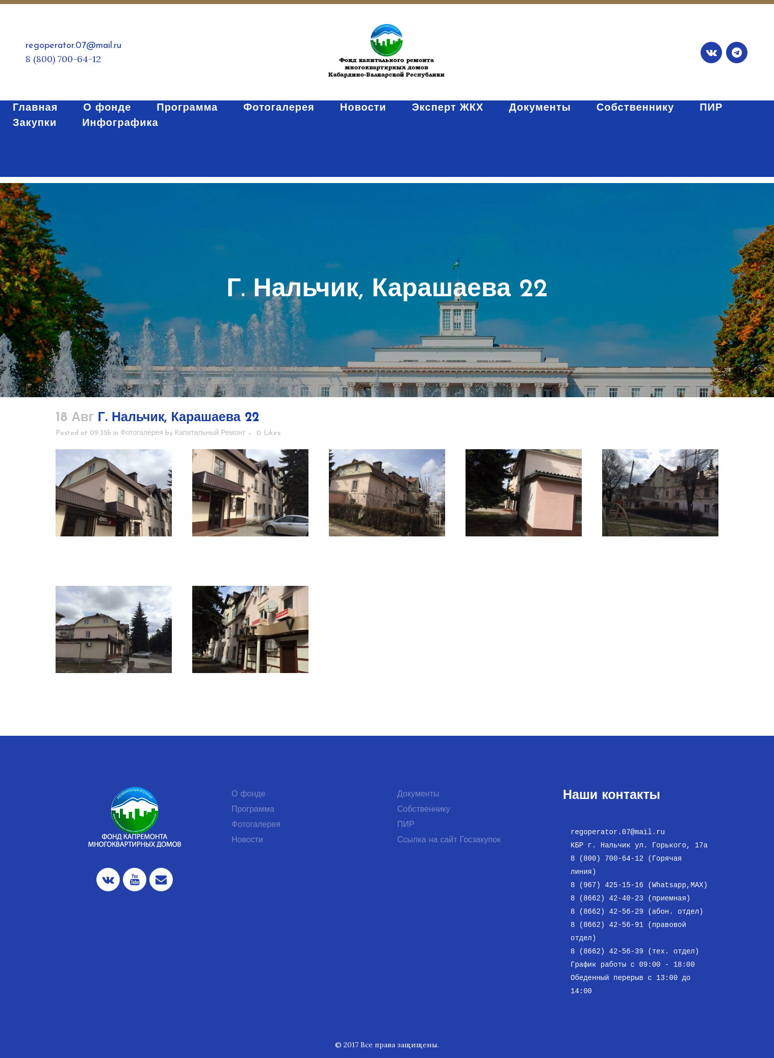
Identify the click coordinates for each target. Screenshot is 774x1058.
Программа (252, 810)
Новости (247, 840)
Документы (418, 794)
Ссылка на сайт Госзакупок (449, 840)
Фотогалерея (141, 433)
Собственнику (423, 810)
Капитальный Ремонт (210, 433)
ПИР (406, 825)
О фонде (248, 794)
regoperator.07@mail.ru (73, 45)
